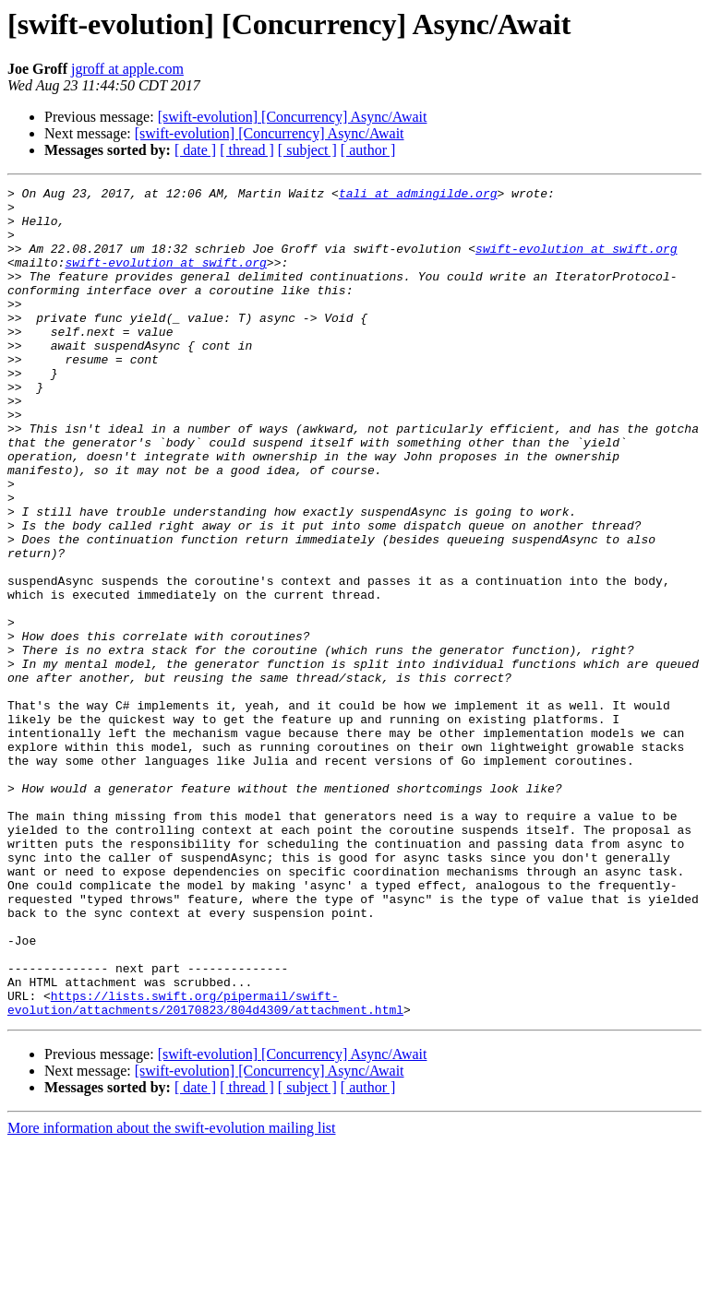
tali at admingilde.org (418, 195)
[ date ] (195, 150)
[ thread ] (247, 150)
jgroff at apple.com (127, 69)
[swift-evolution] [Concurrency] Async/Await (292, 117)
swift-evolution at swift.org (576, 262)
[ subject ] (307, 150)
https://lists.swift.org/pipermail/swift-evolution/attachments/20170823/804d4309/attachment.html (205, 1167)
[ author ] (368, 150)
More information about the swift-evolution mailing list (171, 1294)
